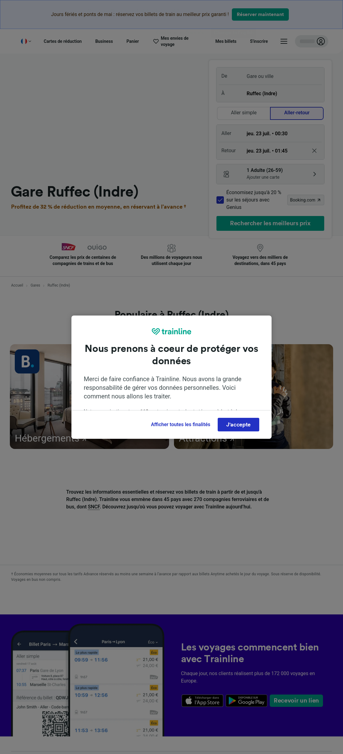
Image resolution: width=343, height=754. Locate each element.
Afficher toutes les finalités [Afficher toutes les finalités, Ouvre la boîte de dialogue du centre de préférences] (180, 424)
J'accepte (238, 424)
